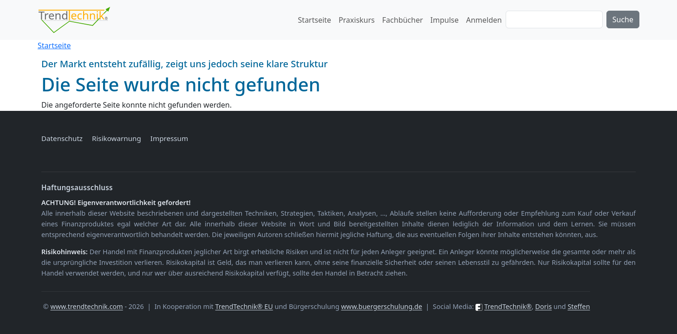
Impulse (444, 20)
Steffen (578, 306)
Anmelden (484, 20)
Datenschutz (62, 138)
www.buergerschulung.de (382, 306)
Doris (543, 306)
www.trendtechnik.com (86, 306)
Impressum (169, 138)
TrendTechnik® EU (244, 306)
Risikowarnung (116, 138)
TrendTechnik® (508, 306)
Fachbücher (402, 20)
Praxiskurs (356, 20)
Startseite (315, 20)
